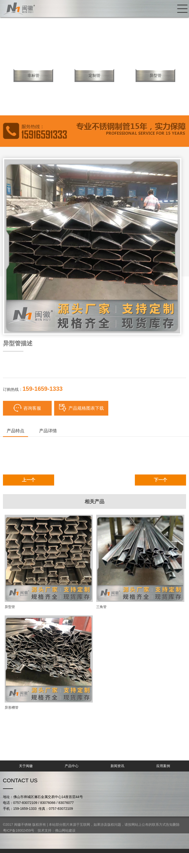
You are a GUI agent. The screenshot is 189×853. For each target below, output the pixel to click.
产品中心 (72, 766)
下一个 (160, 479)
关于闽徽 (26, 766)
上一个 (28, 479)
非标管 (33, 75)
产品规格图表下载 (81, 408)
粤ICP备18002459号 (18, 830)
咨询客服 (27, 408)
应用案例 (163, 766)
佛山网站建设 (65, 830)
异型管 (155, 75)
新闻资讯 (117, 766)
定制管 (94, 75)
